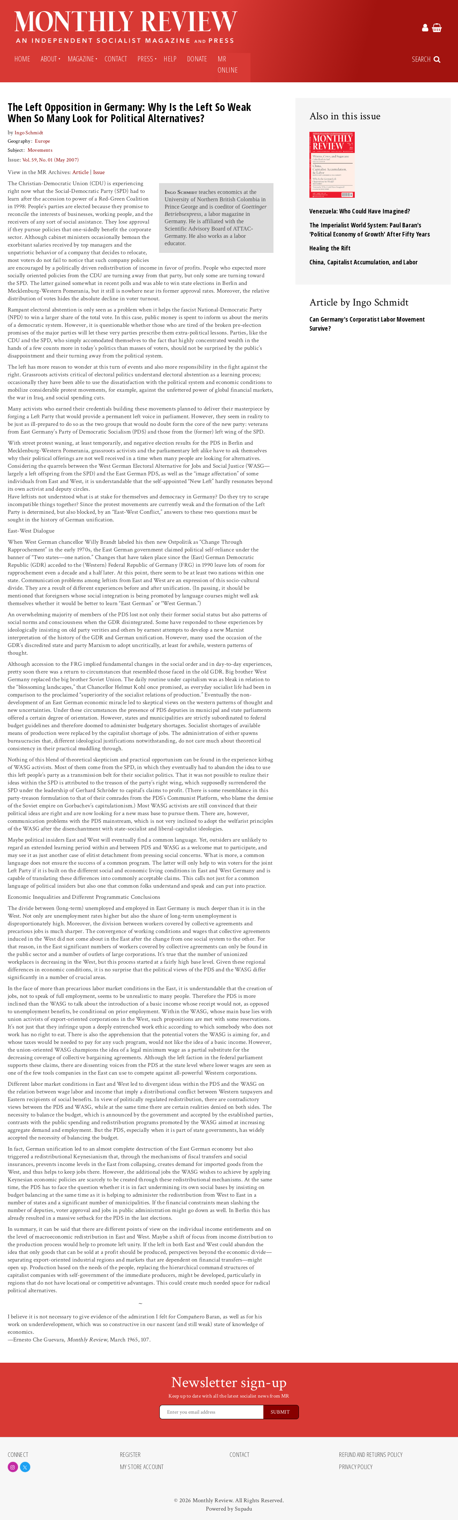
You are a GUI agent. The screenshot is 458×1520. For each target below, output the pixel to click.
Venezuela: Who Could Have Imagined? (359, 211)
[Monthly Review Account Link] (425, 29)
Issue (99, 172)
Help (170, 58)
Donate (197, 58)
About (49, 58)
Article (80, 172)
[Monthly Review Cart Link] (437, 29)
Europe (42, 141)
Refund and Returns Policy (371, 1455)
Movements (40, 150)
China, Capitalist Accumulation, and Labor (363, 262)
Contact (116, 58)
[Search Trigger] (427, 59)
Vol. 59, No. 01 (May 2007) (50, 160)
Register (130, 1455)
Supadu (243, 1509)
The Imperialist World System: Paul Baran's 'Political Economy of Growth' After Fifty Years (369, 229)
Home (22, 58)
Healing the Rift (330, 248)
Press (145, 58)
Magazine (81, 58)
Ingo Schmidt (29, 132)
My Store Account (142, 1467)
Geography (19, 141)
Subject (15, 150)
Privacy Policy (356, 1467)
